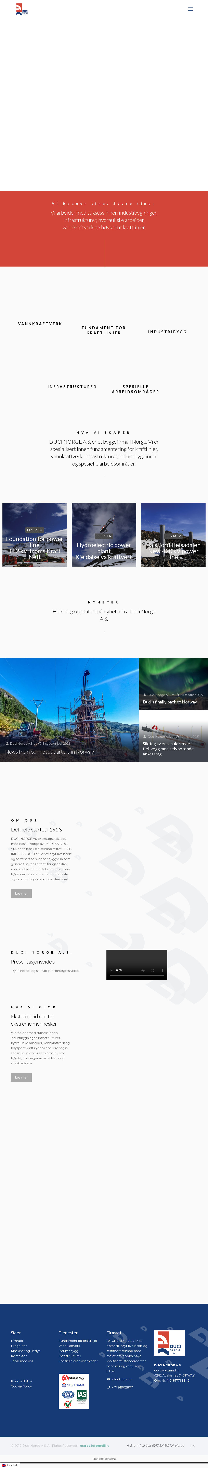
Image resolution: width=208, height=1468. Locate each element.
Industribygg (68, 1351)
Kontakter (19, 1356)
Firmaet (17, 1341)
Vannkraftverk (69, 1346)
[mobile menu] (190, 9)
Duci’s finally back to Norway (170, 701)
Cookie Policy (21, 1386)
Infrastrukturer (70, 1356)
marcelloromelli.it (94, 1446)
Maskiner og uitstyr (25, 1351)
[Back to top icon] (192, 1445)
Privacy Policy (21, 1381)
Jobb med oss (22, 1361)
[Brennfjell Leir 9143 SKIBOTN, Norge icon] (155, 1446)
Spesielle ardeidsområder (78, 1361)
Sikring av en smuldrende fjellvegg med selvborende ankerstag (168, 748)
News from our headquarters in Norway (49, 751)
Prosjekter (19, 1346)
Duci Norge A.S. (22, 744)
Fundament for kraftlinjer (78, 1341)
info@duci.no (122, 1379)
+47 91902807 (122, 1387)
